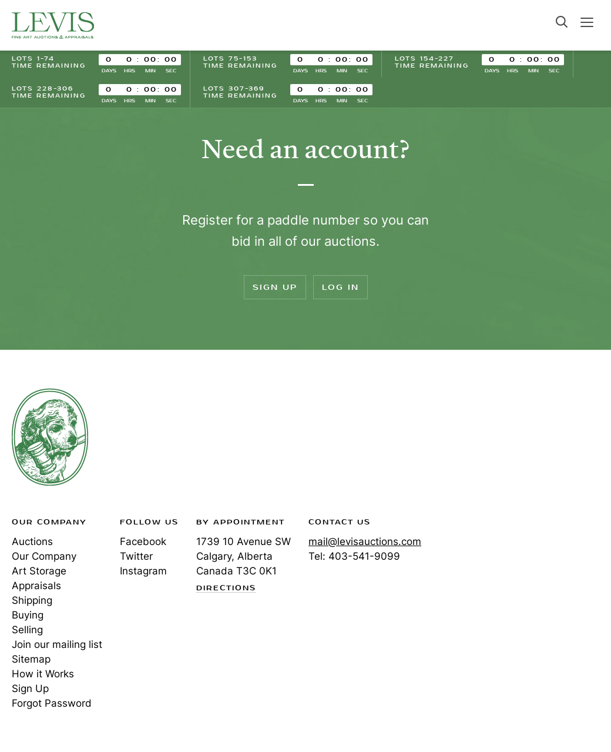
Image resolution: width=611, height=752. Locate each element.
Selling (27, 630)
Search (561, 21)
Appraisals (36, 585)
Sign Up (275, 287)
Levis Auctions (53, 25)
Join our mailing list (57, 644)
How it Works (43, 674)
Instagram (143, 571)
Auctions (32, 541)
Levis (50, 437)
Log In (340, 287)
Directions (226, 588)
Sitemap (31, 659)
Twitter (136, 556)
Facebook (143, 541)
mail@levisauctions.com (364, 541)
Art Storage (39, 571)
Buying (27, 615)
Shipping (32, 600)
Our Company (44, 556)
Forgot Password (52, 703)
